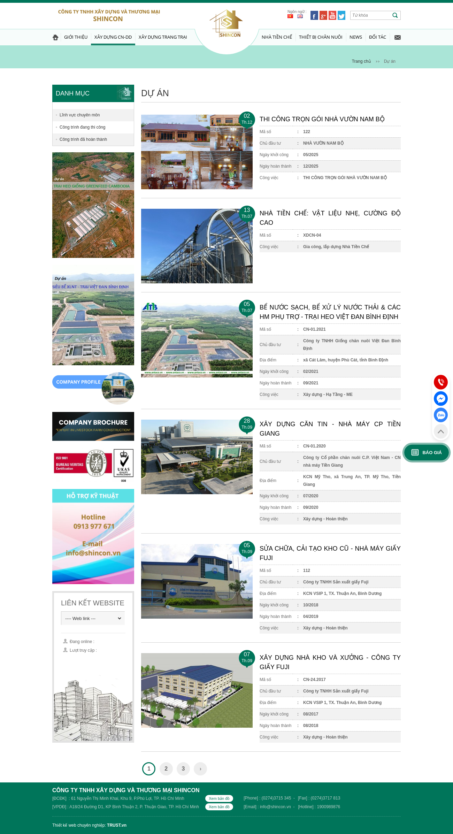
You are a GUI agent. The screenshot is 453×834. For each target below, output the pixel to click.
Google (323, 15)
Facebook (314, 15)
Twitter (341, 15)
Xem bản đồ (219, 798)
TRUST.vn (116, 825)
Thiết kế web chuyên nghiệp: (79, 825)
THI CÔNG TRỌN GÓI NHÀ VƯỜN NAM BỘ (322, 119)
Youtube (332, 15)
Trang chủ (361, 61)
